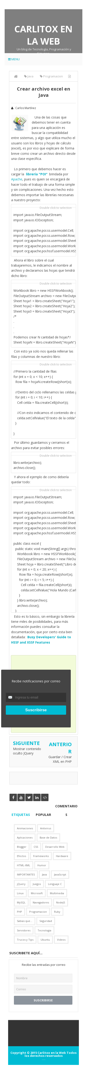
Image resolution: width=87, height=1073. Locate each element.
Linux (20, 893)
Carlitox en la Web (43, 35)
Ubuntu (45, 939)
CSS (36, 846)
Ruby (57, 911)
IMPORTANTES (26, 874)
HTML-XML (23, 865)
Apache (16, 179)
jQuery (21, 884)
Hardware (62, 856)
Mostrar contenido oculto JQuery (27, 751)
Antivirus (45, 828)
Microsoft (37, 893)
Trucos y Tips (25, 939)
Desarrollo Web (54, 846)
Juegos (37, 884)
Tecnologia (44, 930)
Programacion (38, 911)
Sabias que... (24, 921)
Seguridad (45, 921)
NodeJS (60, 902)
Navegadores (41, 902)
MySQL (21, 902)
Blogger (21, 846)
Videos (61, 939)
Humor (41, 865)
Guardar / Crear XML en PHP (60, 759)
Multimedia (57, 893)
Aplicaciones (24, 837)
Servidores (23, 930)
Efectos (21, 856)
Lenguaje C (55, 884)
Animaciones (25, 828)
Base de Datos (48, 837)
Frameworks (41, 856)
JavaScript (60, 874)
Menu (14, 59)
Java (44, 874)
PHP (19, 911)
